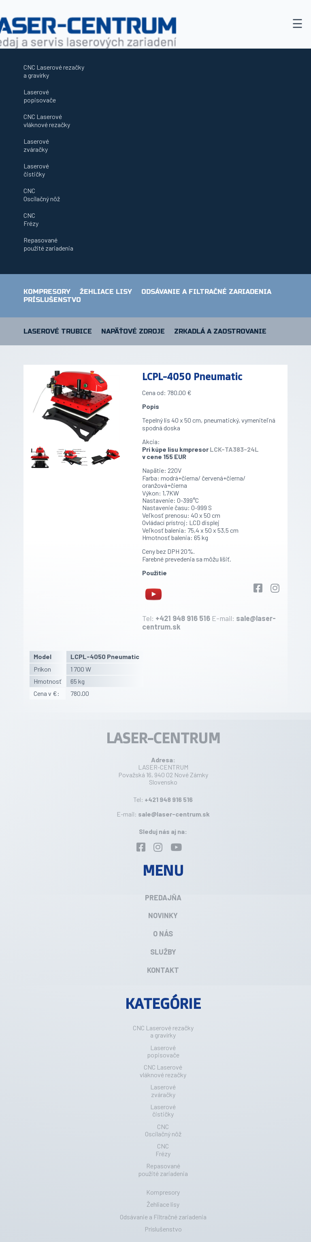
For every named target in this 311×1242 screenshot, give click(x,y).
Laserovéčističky (36, 170)
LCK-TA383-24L (234, 449)
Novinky (163, 915)
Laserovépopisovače (39, 96)
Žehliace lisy (106, 292)
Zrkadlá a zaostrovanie (220, 331)
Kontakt (163, 970)
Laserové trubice (57, 331)
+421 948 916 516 (183, 618)
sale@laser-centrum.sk (174, 814)
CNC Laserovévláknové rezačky (46, 120)
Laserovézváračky (36, 145)
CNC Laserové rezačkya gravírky (53, 71)
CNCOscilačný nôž (41, 194)
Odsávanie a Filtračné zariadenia (206, 292)
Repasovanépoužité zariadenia (48, 244)
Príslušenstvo (52, 300)
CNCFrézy (30, 219)
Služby (163, 951)
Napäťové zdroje (133, 331)
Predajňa (163, 897)
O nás (163, 933)
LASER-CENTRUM (163, 738)
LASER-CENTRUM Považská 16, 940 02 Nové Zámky (163, 770)
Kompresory (46, 292)
